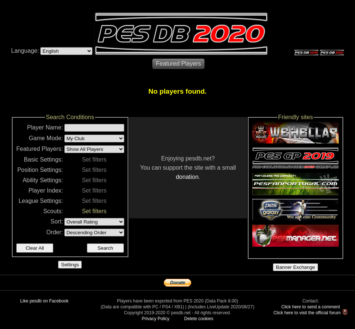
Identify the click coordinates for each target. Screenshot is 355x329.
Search (105, 248)
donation (187, 177)
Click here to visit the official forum (307, 312)
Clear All (35, 248)
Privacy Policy (155, 318)
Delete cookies (198, 318)
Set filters (94, 159)
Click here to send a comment (310, 306)
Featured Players (178, 63)
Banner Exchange (295, 267)
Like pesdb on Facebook (44, 301)
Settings (70, 264)
